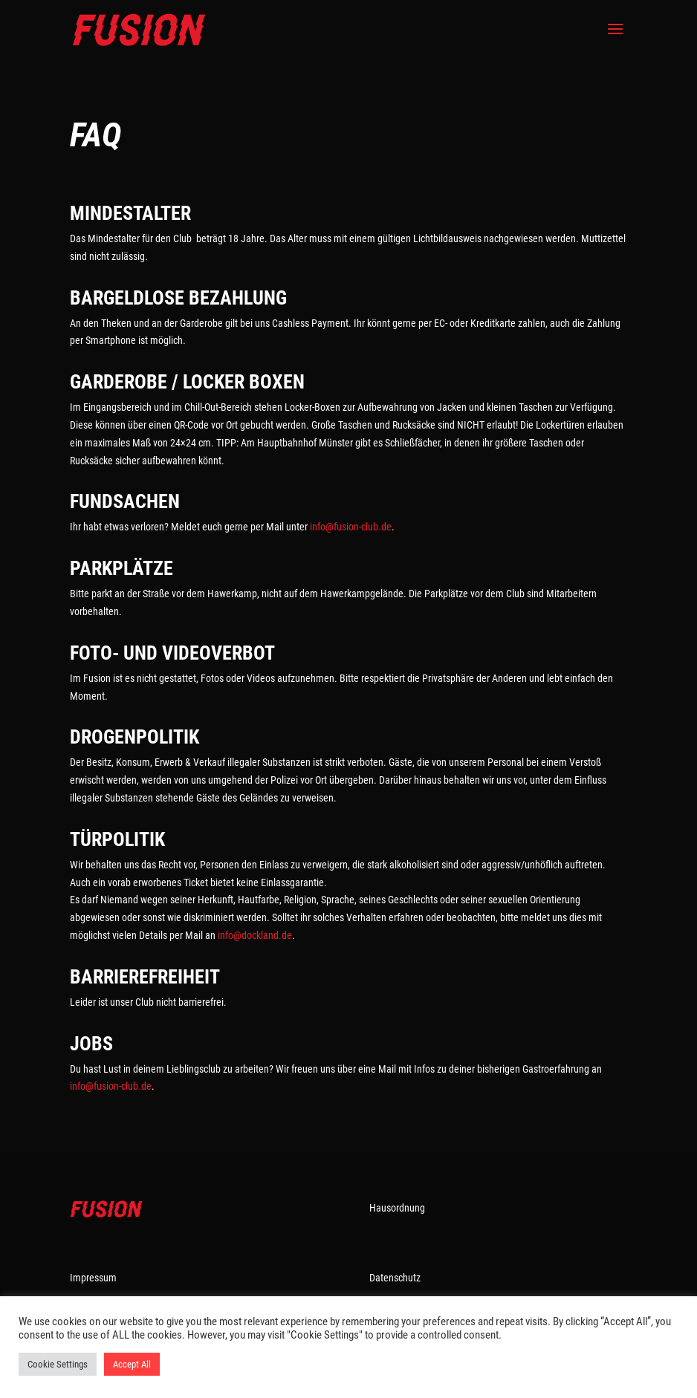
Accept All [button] (132, 1364)
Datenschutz (395, 1278)
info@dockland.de (255, 935)
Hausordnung (397, 1208)
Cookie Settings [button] (57, 1364)
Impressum (93, 1278)
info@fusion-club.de (351, 527)
